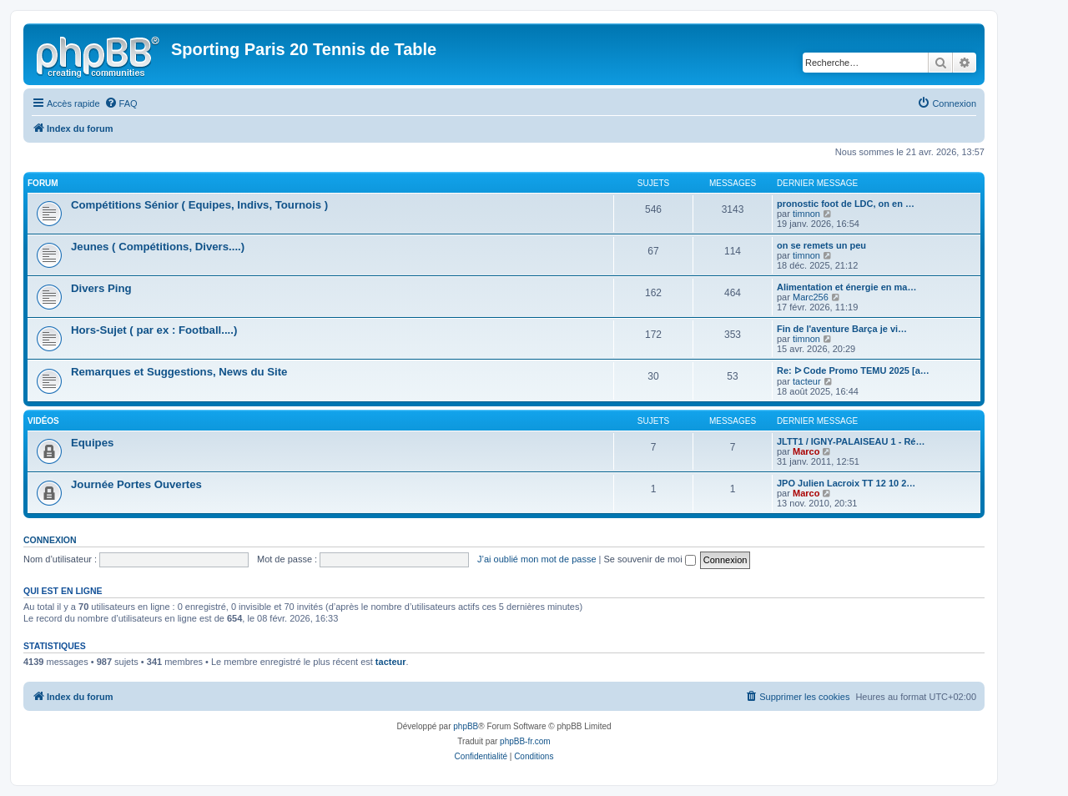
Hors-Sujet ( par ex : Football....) (154, 330)
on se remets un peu (821, 245)
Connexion (50, 540)
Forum (43, 183)
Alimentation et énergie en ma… (846, 287)
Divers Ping (101, 288)
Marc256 (811, 297)
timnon (806, 214)
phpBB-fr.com (525, 741)
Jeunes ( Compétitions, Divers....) (157, 246)
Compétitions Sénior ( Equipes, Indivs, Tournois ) (199, 205)
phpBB (465, 726)
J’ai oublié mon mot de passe (536, 559)
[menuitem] (121, 103)
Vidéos (43, 421)
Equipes (92, 442)
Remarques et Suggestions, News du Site (179, 371)
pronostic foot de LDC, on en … (845, 204)
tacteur (807, 381)
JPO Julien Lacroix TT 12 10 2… (846, 483)
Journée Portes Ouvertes (136, 484)
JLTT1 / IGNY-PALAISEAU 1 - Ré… (850, 441)
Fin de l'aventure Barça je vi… (842, 329)
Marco (806, 451)
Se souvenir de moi (650, 559)
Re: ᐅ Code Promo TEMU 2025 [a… (853, 370)
